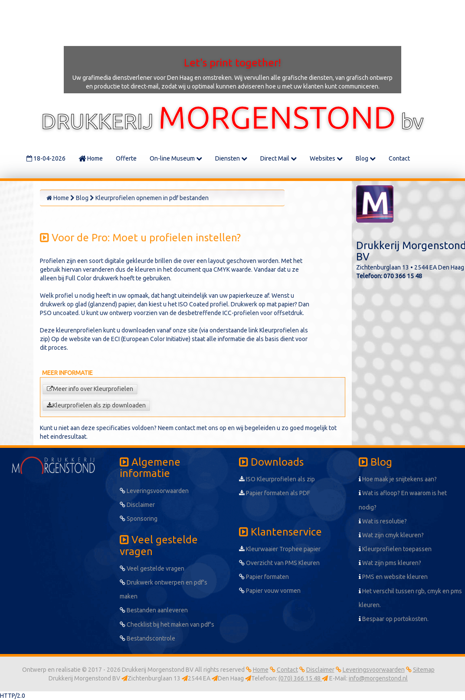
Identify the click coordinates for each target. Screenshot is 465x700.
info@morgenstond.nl (378, 678)
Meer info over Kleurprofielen (90, 388)
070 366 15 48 (402, 276)
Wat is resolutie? (383, 521)
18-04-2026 (45, 158)
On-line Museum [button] (176, 158)
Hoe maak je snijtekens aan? (398, 479)
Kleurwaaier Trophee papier (280, 549)
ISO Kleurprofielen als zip (277, 479)
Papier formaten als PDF (274, 493)
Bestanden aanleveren (154, 610)
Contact (399, 158)
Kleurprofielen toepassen (395, 549)
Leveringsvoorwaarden (154, 490)
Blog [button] (366, 158)
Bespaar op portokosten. (394, 618)
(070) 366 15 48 (300, 678)
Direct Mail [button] (278, 158)
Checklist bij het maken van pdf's (167, 624)
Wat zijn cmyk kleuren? (391, 535)
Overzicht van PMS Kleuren (279, 562)
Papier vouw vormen (270, 590)
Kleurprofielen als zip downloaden (96, 405)
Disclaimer (137, 504)
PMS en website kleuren (393, 576)
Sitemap (424, 669)
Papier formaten (264, 576)
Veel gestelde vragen (152, 568)
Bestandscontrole (147, 638)
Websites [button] (326, 158)
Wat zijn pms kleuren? (390, 562)
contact (185, 427)
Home (91, 158)
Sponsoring (138, 518)
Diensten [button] (231, 158)
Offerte (126, 158)
